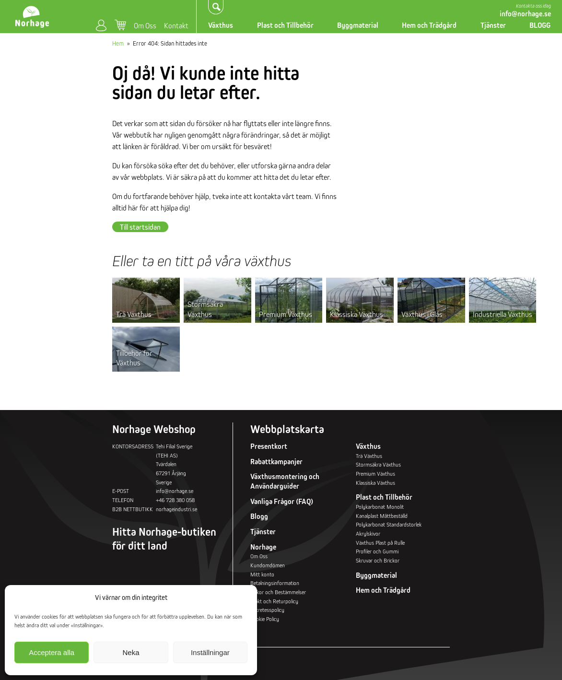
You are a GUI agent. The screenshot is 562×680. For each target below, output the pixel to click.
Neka (130, 652)
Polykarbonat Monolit (380, 507)
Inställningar (210, 652)
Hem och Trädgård (429, 25)
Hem (118, 43)
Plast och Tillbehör (285, 25)
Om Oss (145, 25)
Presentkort (268, 446)
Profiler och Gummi (377, 551)
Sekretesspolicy (267, 610)
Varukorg (120, 25)
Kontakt (176, 25)
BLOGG (539, 25)
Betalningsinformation (274, 583)
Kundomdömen (267, 565)
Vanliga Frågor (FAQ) (281, 501)
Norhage (263, 546)
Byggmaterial (357, 25)
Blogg (259, 516)
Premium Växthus (285, 314)
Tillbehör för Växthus (134, 358)
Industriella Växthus (502, 314)
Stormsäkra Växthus (205, 309)
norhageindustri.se (176, 509)
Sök (216, 6)
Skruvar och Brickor (377, 560)
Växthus (220, 25)
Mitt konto (101, 26)
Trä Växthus (134, 314)
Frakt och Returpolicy (274, 601)
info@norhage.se (525, 13)
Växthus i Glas (422, 314)
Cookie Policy (264, 619)
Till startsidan (140, 227)
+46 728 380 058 (175, 500)
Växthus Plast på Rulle (380, 542)
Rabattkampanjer (276, 461)
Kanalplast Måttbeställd (382, 516)
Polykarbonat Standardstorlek (389, 524)
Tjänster (493, 25)
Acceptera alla (51, 652)
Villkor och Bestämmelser (278, 592)
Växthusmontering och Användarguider (284, 481)
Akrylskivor (368, 533)
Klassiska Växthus (356, 314)
